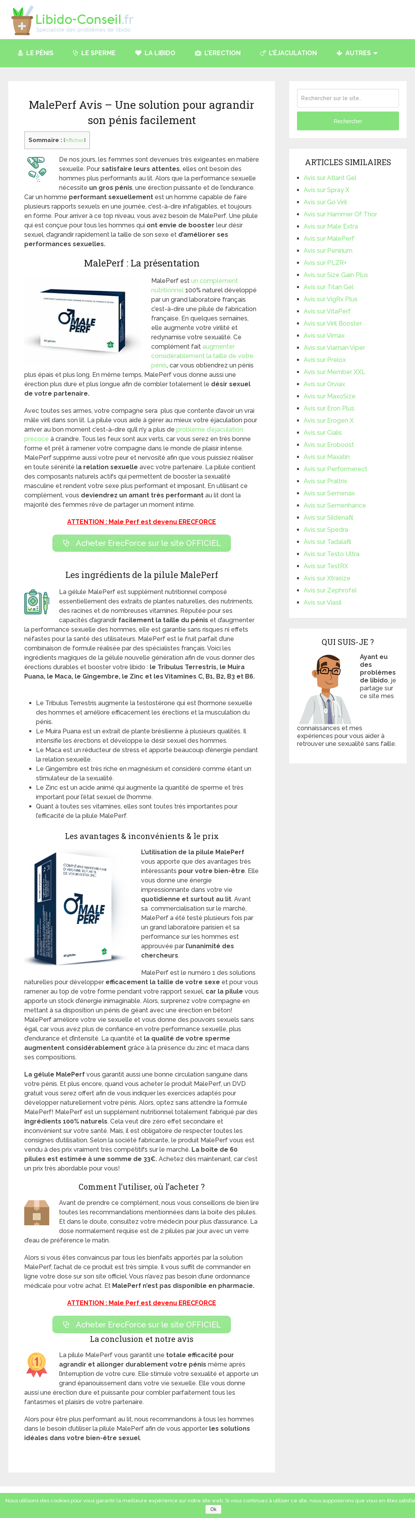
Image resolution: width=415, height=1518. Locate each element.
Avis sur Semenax (329, 493)
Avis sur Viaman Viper (334, 347)
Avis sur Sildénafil (328, 517)
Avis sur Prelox (325, 360)
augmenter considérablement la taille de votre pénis (202, 356)
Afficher (74, 140)
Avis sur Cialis (323, 432)
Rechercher (348, 121)
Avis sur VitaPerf (327, 311)
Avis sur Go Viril (325, 202)
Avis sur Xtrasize (327, 578)
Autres (353, 53)
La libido (155, 53)
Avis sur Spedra (326, 529)
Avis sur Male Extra (331, 226)
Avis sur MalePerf (329, 238)
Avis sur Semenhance (335, 505)
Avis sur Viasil (323, 602)
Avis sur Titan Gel (329, 287)
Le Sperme (94, 53)
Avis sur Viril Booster (333, 323)
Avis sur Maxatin (327, 457)
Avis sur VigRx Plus (331, 299)
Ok (213, 1509)
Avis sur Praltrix (325, 481)
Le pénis (36, 53)
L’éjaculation (288, 53)
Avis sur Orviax (324, 384)
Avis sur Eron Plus (329, 408)
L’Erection (218, 53)
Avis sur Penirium (328, 250)
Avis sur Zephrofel (330, 590)
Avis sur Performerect (335, 469)
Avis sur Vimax (324, 335)
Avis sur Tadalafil (327, 542)
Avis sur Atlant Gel (330, 178)
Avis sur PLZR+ (325, 263)
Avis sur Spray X (326, 190)
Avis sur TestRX (326, 566)
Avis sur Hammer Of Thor (340, 214)
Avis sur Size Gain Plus (336, 275)
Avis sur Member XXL (334, 372)
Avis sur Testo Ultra (332, 554)
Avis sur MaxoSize (330, 396)
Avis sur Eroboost (329, 444)
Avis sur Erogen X (329, 420)
